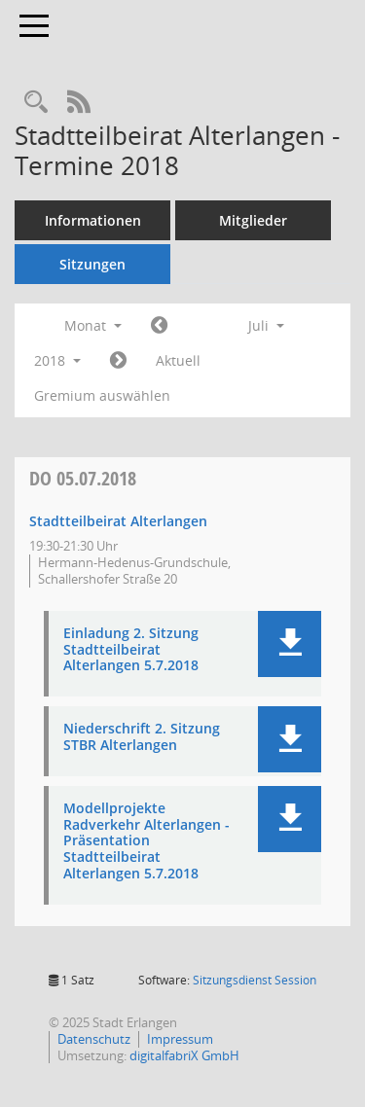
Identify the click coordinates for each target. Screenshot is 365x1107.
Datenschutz (93, 1039)
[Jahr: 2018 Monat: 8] (118, 360)
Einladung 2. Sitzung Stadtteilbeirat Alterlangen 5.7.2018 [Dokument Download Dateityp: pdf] (131, 649)
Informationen (93, 220)
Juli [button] (266, 325)
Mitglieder (253, 220)
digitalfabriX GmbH (184, 1055)
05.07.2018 (82, 478)
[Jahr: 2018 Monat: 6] (159, 325)
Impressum (180, 1039)
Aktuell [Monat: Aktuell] (178, 360)
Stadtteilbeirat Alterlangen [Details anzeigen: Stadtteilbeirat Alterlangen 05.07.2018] (118, 521)
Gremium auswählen (102, 395)
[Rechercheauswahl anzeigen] (36, 103)
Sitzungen (92, 264)
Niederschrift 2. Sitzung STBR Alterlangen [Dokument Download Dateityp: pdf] (141, 737)
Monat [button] (93, 325)
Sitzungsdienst (254, 980)
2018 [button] (57, 360)
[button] (289, 644)
